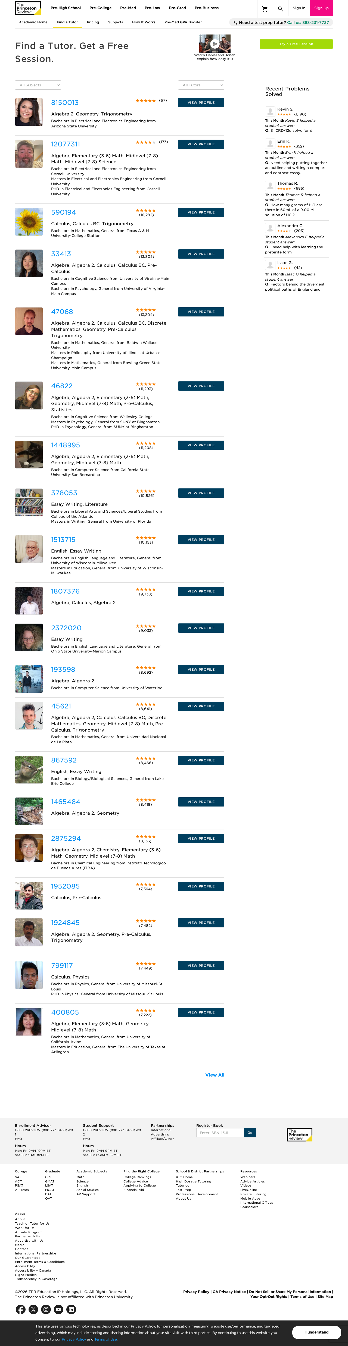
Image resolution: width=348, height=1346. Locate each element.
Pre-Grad (177, 8)
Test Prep (183, 1190)
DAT (48, 1194)
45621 (61, 706)
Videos (245, 1185)
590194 (63, 212)
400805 (65, 1012)
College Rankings (137, 1177)
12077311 (65, 144)
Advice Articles (252, 1181)
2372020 (66, 628)
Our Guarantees (27, 1258)
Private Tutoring (253, 1194)
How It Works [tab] (143, 22)
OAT (48, 1198)
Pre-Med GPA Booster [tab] (183, 22)
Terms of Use (105, 1339)
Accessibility (25, 1266)
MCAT (49, 1190)
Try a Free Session (296, 44)
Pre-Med (128, 8)
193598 (63, 669)
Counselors (249, 1207)
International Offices (256, 1202)
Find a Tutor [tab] (67, 22)
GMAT (49, 1181)
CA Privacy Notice (229, 1292)
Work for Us (25, 1228)
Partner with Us (27, 1236)
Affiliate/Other (162, 1139)
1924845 (65, 923)
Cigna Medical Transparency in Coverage (36, 1277)
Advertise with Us (29, 1241)
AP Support (85, 1194)
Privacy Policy (74, 1339)
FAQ (18, 1139)
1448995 (65, 445)
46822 (62, 386)
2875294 (66, 838)
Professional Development (197, 1194)
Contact (21, 1249)
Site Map (325, 1297)
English (82, 1185)
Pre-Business (207, 8)
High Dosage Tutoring (193, 1181)
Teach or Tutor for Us (32, 1223)
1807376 (65, 591)
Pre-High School (66, 8)
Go (250, 1133)
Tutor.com (184, 1185)
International (161, 1130)
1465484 (65, 802)
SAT (18, 1177)
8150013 (65, 102)
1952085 (65, 886)
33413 (61, 254)
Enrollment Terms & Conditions (40, 1262)
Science (82, 1181)
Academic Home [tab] (33, 22)
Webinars (247, 1177)
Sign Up (321, 8)
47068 (62, 312)
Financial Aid (133, 1190)
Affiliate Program (28, 1232)
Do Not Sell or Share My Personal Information (290, 1292)
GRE (48, 1177)
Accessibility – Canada (33, 1270)
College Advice (135, 1181)
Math (80, 1177)
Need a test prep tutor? (281, 22)
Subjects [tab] (115, 22)
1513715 (63, 540)
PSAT (19, 1185)
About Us (183, 1198)
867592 (64, 760)
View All (214, 1075)
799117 (62, 966)
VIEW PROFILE (201, 103)
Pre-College (100, 8)
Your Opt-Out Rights (268, 1297)
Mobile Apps (250, 1198)
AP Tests (22, 1190)
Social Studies (87, 1190)
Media (19, 1245)
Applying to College (139, 1185)
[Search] (280, 9)
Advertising (160, 1134)
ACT (18, 1181)
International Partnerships (36, 1253)
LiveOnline (248, 1190)
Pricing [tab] (93, 22)
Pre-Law (152, 8)
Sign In (299, 8)
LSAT (49, 1185)
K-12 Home (184, 1177)
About (20, 1219)
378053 (64, 493)
